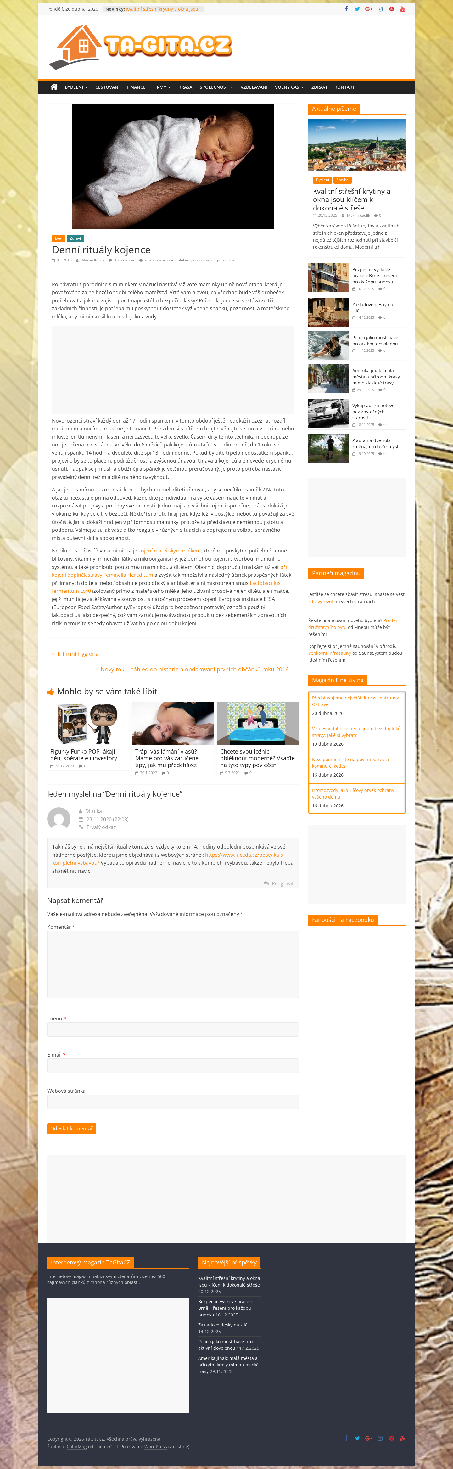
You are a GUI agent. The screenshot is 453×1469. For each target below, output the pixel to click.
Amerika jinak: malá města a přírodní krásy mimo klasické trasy (376, 376)
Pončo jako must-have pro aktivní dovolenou (375, 340)
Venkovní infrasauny (329, 653)
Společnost (214, 87)
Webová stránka (66, 1090)
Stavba (343, 179)
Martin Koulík (93, 260)
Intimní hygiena (74, 654)
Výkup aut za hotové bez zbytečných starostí (373, 411)
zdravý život (320, 601)
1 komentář (122, 260)
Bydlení (74, 87)
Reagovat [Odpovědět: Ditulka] (283, 883)
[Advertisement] (173, 370)
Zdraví (319, 87)
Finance (136, 87)
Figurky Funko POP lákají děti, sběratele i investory (83, 755)
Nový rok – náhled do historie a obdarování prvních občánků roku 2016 (198, 669)
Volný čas (287, 87)
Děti (58, 238)
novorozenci (204, 260)
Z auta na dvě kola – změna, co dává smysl (375, 443)
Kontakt (344, 87)
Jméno (56, 1018)
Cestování (107, 87)
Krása (185, 87)
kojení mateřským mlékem (167, 260)
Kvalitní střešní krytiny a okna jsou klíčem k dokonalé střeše (162, 12)
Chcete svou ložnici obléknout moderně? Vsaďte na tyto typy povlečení (257, 758)
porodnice (226, 260)
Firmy (159, 87)
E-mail (56, 1054)
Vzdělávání (254, 87)
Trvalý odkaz (97, 827)
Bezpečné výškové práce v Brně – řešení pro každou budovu (374, 275)
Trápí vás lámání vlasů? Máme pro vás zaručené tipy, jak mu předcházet (167, 758)
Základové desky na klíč (222, 1325)
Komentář (61, 926)
